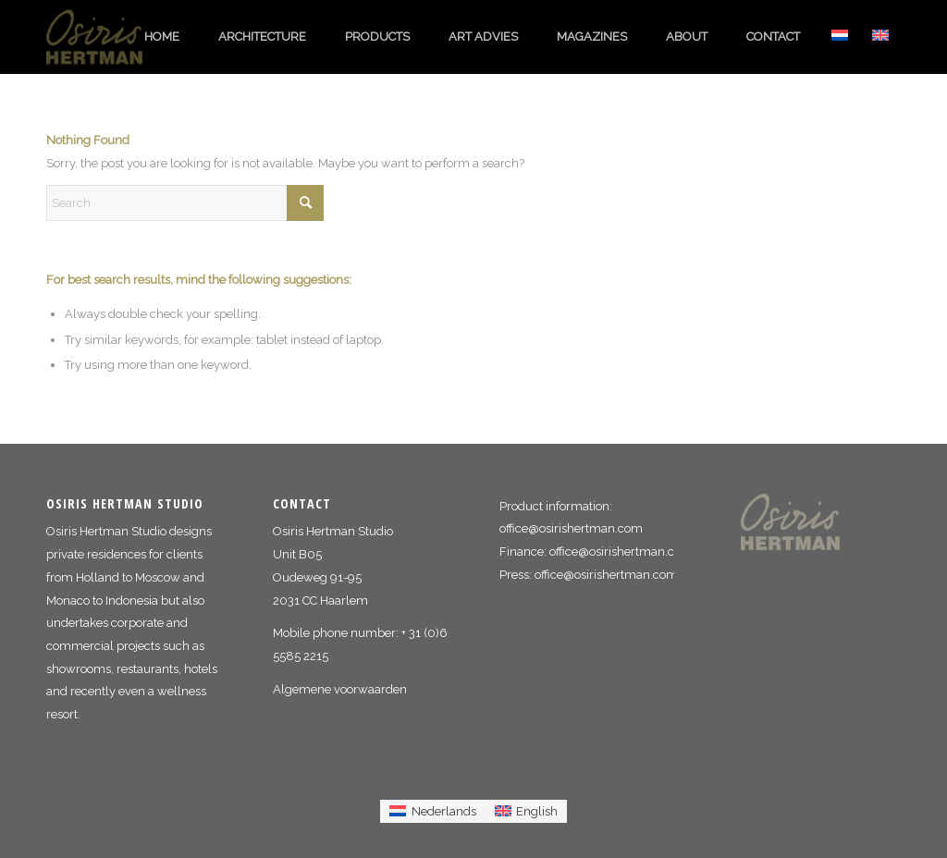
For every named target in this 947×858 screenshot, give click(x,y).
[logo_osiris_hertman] (106, 37)
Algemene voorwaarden (340, 689)
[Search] (185, 203)
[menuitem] (162, 37)
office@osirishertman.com (571, 528)
